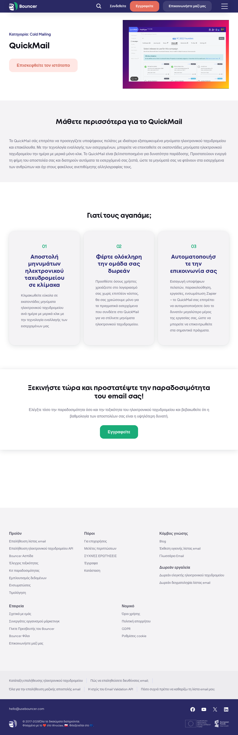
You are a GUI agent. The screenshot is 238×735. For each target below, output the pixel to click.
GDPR (126, 629)
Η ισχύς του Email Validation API (110, 689)
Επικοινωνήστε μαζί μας (187, 6)
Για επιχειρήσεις (95, 541)
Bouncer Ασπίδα (21, 556)
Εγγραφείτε (144, 6)
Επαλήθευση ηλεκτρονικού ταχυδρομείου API (41, 549)
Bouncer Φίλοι (19, 636)
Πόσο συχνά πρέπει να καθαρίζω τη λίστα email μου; (178, 689)
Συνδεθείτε (118, 6)
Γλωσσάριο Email (171, 556)
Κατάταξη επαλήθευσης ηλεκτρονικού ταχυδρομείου (46, 681)
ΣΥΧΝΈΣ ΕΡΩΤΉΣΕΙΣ (100, 556)
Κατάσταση (92, 571)
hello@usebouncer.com (26, 709)
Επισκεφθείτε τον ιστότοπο (43, 65)
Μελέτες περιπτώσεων (100, 549)
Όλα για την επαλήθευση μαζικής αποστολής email (44, 689)
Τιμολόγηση (17, 593)
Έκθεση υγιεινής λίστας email (180, 549)
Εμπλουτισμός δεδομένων (27, 578)
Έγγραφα (91, 563)
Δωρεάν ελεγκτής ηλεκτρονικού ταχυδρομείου (191, 575)
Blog (162, 541)
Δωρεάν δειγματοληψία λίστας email (185, 583)
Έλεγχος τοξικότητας (23, 563)
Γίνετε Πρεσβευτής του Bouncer (31, 629)
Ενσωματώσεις (20, 585)
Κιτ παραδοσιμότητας (24, 571)
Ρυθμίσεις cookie (134, 636)
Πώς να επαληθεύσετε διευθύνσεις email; (119, 681)
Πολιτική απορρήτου (136, 621)
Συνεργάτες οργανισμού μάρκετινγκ (34, 621)
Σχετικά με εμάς (20, 614)
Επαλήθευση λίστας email (27, 541)
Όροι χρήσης (131, 614)
